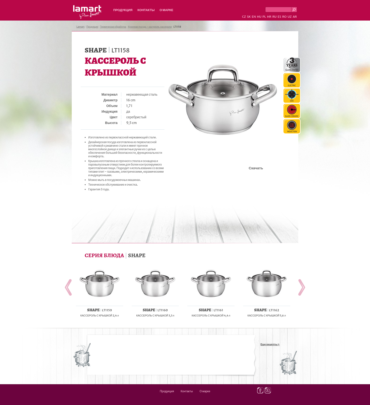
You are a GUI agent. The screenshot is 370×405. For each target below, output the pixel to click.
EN (254, 17)
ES (279, 17)
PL (264, 17)
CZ (244, 17)
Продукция (122, 10)
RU (274, 17)
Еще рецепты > (270, 344)
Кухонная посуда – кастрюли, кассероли (150, 26)
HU (259, 17)
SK (249, 17)
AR (295, 17)
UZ (290, 17)
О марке (166, 10)
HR (269, 17)
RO (284, 17)
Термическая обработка (113, 26)
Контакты (146, 10)
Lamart (87, 12)
